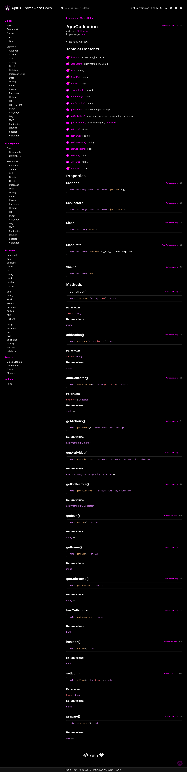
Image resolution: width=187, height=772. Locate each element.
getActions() (77, 110)
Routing (13, 128)
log (8, 332)
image (10, 324)
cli (8, 270)
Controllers (15, 156)
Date (11, 78)
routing (10, 344)
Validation (14, 136)
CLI (11, 58)
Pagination (14, 124)
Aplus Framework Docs (28, 8)
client (12, 319)
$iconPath (76, 77)
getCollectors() (78, 123)
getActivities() (78, 116)
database (11, 282)
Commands (15, 152)
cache (10, 267)
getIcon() (75, 129)
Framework (12, 29)
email (9, 299)
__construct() (78, 90)
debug (10, 295)
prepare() (75, 168)
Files (9, 384)
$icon (73, 70)
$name (74, 83)
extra (12, 286)
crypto (10, 278)
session (11, 347)
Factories (14, 93)
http (9, 315)
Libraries (11, 47)
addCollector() (78, 103)
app (9, 259)
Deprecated (13, 366)
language (11, 328)
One (11, 41)
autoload (11, 263)
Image (12, 109)
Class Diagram (14, 362)
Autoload (14, 51)
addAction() (77, 97)
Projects (11, 33)
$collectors (76, 64)
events (10, 303)
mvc (9, 336)
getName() (76, 136)
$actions (75, 57)
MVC (11, 120)
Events (12, 89)
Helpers (13, 97)
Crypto (12, 66)
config (10, 274)
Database (14, 70)
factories (11, 307)
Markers (11, 373)
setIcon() (75, 162)
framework (12, 255)
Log (11, 116)
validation (12, 351)
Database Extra (17, 74)
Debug (12, 82)
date (9, 292)
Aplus (10, 25)
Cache (12, 55)
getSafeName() (79, 142)
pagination (12, 340)
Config (12, 62)
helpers (10, 311)
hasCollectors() (79, 149)
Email (12, 85)
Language (14, 112)
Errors (10, 369)
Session (13, 132)
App (11, 37)
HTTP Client (15, 105)
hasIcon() (76, 155)
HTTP (12, 101)
